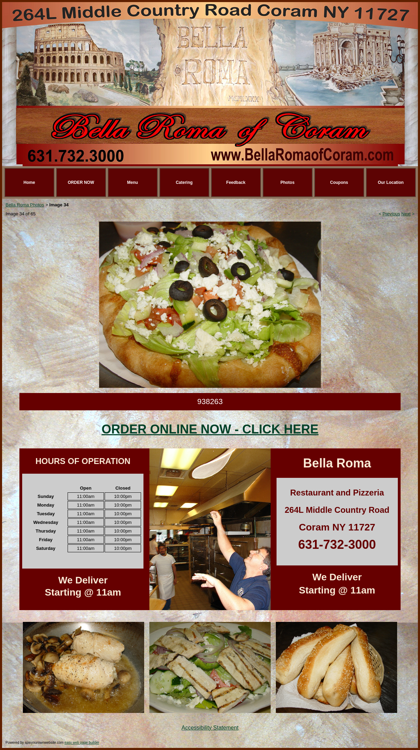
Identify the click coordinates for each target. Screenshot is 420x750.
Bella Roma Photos (25, 204)
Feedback (235, 182)
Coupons (339, 182)
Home (29, 182)
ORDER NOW (81, 182)
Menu (132, 182)
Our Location (391, 182)
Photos (287, 182)
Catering (184, 182)
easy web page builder (81, 742)
